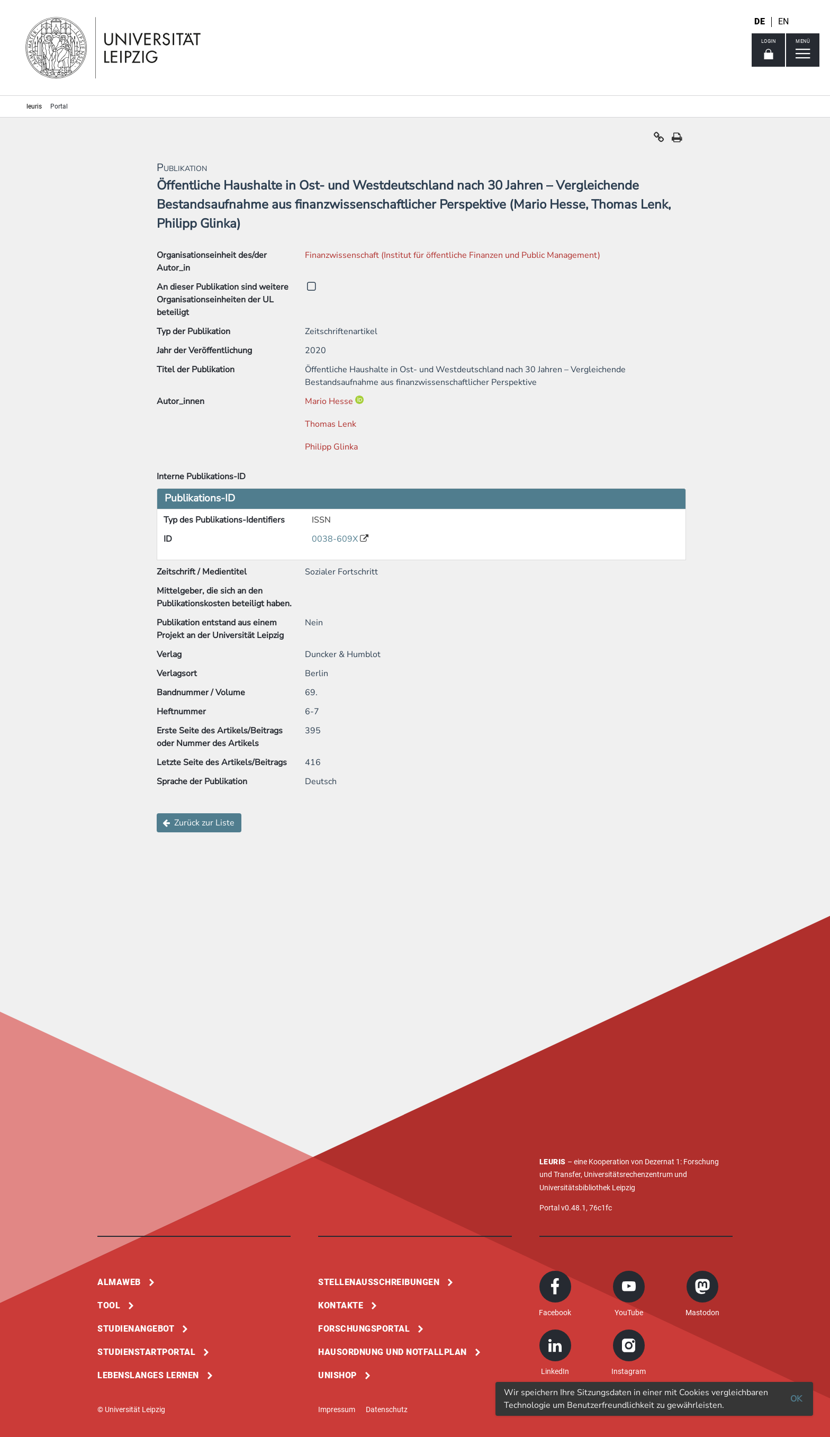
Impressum (336, 1409)
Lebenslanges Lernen (148, 1375)
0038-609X (336, 539)
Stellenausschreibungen (378, 1282)
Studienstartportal (146, 1352)
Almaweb (119, 1282)
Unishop (337, 1375)
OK (796, 1399)
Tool (108, 1305)
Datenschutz (387, 1409)
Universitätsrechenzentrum (628, 1174)
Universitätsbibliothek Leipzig (587, 1187)
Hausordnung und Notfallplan (392, 1352)
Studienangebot (135, 1329)
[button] (659, 139)
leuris (34, 106)
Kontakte (340, 1305)
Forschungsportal (364, 1329)
